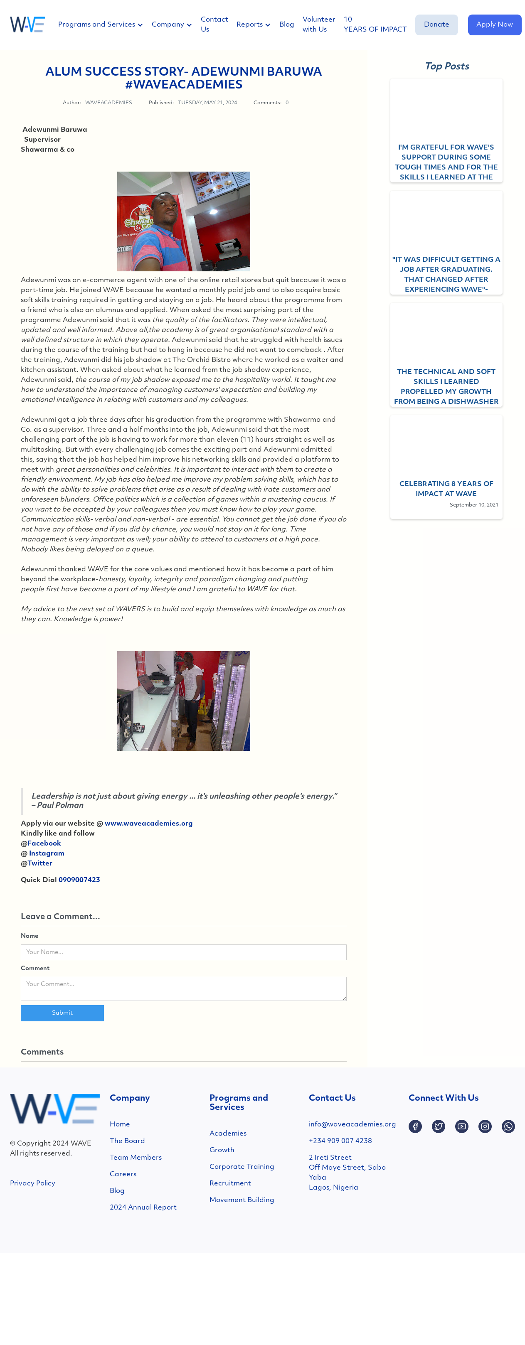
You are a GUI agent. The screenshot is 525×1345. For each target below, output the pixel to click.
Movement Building (242, 1200)
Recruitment (230, 1183)
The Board (127, 1141)
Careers (123, 1174)
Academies (228, 1134)
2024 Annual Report (143, 1208)
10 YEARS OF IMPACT (375, 25)
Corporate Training (242, 1167)
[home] (27, 25)
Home (120, 1124)
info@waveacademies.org (352, 1124)
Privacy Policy (32, 1183)
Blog (286, 25)
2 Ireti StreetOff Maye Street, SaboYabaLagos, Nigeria (347, 1173)
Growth (222, 1150)
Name (29, 936)
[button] (105, 25)
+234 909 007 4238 (340, 1141)
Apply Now (494, 25)
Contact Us (214, 25)
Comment (35, 969)
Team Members (136, 1158)
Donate (436, 25)
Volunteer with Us (319, 25)
